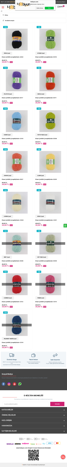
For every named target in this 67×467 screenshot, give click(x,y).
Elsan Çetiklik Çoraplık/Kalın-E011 (45, 98)
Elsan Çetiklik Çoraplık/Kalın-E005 (46, 179)
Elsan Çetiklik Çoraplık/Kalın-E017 (12, 98)
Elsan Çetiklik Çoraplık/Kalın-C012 (12, 301)
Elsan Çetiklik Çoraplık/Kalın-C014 (12, 342)
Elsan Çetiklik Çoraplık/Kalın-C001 (46, 220)
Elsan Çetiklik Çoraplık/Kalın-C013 (46, 301)
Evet (49, 8)
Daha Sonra (40, 8)
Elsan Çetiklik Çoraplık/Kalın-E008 (46, 138)
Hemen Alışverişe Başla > (59, 2)
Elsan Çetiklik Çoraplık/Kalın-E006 (12, 261)
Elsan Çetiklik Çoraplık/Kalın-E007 (12, 179)
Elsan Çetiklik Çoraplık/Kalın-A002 (12, 57)
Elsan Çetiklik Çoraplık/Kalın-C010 (12, 138)
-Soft (24, 464)
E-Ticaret (28, 464)
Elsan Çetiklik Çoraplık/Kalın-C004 (12, 220)
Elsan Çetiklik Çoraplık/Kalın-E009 (46, 261)
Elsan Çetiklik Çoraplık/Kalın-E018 (46, 57)
